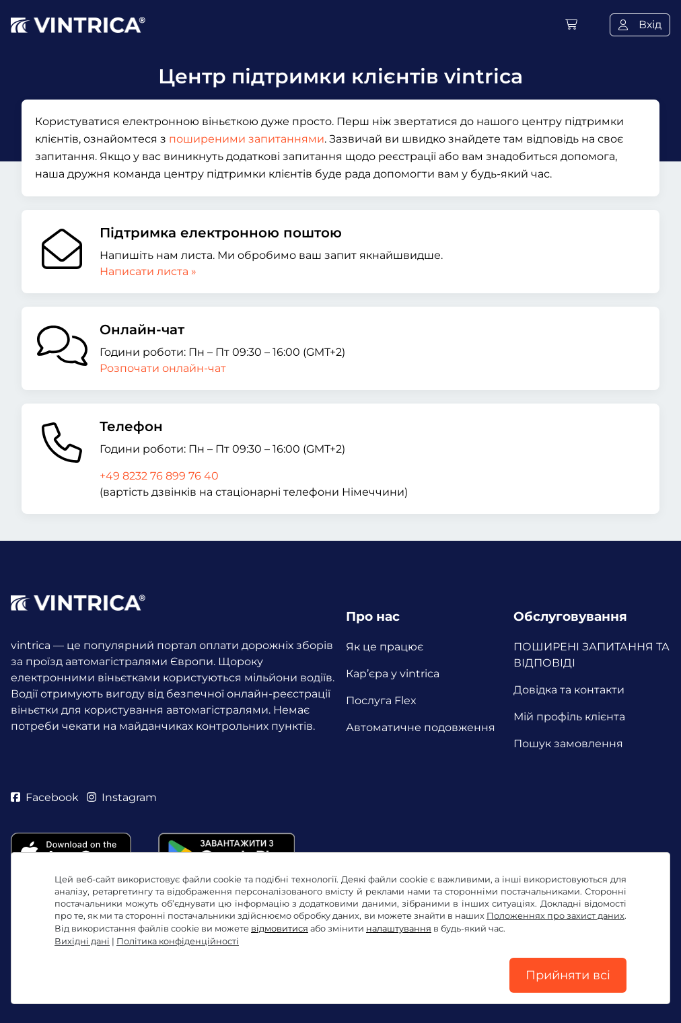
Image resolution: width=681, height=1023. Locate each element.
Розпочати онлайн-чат (163, 368)
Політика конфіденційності (177, 941)
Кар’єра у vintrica (392, 673)
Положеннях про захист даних (555, 916)
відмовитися (279, 928)
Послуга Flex (381, 700)
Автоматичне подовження (420, 727)
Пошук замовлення (568, 743)
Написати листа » (148, 271)
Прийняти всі (568, 975)
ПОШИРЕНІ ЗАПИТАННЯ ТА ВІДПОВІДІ (591, 654)
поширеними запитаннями (246, 138)
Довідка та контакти (568, 689)
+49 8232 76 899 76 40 (159, 475)
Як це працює (384, 646)
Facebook (45, 797)
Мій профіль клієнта (569, 716)
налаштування (398, 928)
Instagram (122, 797)
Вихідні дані (82, 941)
